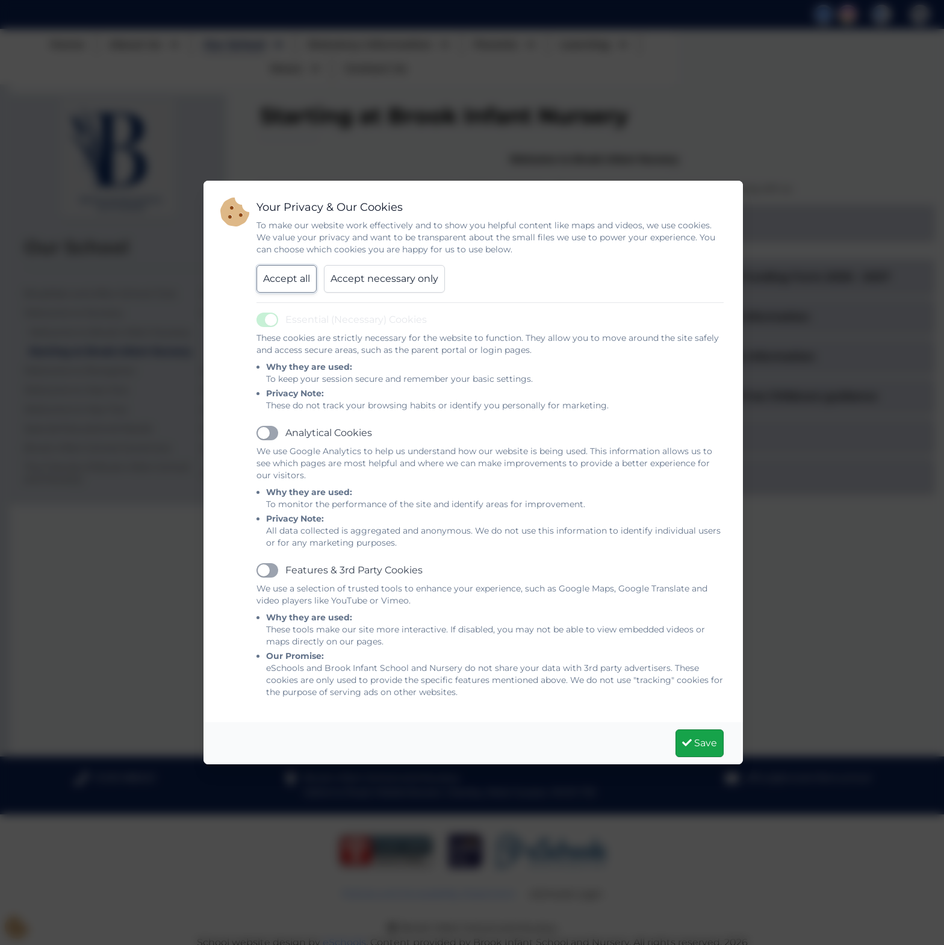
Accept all (286, 278)
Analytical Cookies (328, 432)
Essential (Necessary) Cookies (356, 319)
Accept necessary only (384, 278)
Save (699, 743)
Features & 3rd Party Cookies (354, 570)
